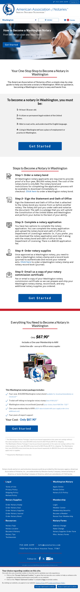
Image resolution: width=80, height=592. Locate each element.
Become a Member (60, 513)
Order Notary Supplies (15, 510)
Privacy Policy (12, 490)
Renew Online (58, 490)
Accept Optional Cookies (45, 586)
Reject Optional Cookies (67, 586)
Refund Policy (11, 495)
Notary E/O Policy (60, 492)
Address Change (59, 526)
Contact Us (74, 2)
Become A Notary (13, 531)
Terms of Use (40, 583)
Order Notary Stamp (14, 505)
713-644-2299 (60, 2)
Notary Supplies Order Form (64, 531)
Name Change (58, 529)
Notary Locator (12, 529)
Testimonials (11, 537)
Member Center (59, 508)
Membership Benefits (61, 510)
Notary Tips (11, 534)
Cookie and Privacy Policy (56, 583)
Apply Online (58, 487)
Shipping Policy (12, 492)
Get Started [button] (11, 44)
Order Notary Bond (13, 516)
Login (55, 505)
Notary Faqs (11, 526)
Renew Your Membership (63, 516)
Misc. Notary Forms (61, 534)
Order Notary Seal (13, 508)
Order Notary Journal (14, 513)
